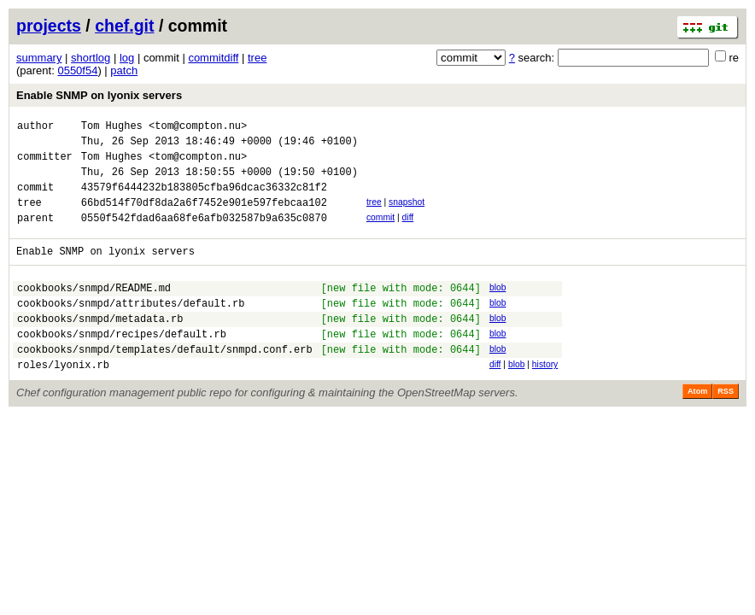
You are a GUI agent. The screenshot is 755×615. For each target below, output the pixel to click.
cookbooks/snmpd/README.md (94, 310)
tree (257, 57)
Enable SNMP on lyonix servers (99, 95)
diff (408, 232)
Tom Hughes (112, 127)
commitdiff (213, 57)
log (127, 57)
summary (38, 57)
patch (124, 70)
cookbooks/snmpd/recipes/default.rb (121, 364)
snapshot (406, 215)
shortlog (90, 57)
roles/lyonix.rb (63, 400)
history (545, 397)
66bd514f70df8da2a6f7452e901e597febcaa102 (204, 217)
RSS (725, 427)
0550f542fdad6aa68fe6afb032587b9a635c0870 (204, 235)
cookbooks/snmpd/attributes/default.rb (130, 328)
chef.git (124, 25)
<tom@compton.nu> (198, 127)
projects (48, 25)
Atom (697, 427)
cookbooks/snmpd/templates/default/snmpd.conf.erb (165, 382)
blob (497, 308)
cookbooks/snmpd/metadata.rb (100, 346)
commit (380, 232)
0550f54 (77, 70)
